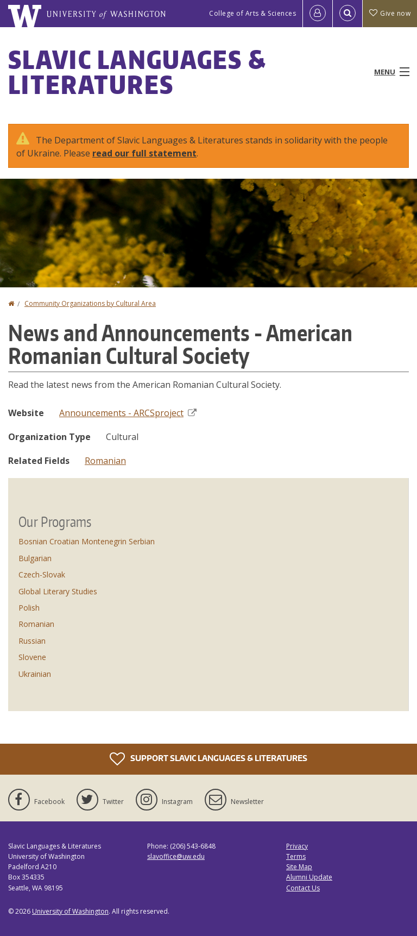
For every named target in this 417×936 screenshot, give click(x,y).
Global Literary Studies (57, 591)
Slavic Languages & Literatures (137, 72)
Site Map (299, 866)
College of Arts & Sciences (252, 13)
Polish (29, 607)
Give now (389, 13)
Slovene (32, 657)
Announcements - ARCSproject (128, 413)
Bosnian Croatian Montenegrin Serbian (86, 541)
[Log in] (317, 13)
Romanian (105, 461)
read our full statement (144, 153)
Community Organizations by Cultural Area (90, 303)
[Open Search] (347, 13)
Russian (32, 641)
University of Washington (70, 911)
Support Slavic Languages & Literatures (208, 759)
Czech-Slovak (41, 574)
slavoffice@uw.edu (176, 856)
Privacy (297, 846)
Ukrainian (34, 674)
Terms (296, 856)
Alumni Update (309, 877)
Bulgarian (35, 558)
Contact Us (303, 888)
